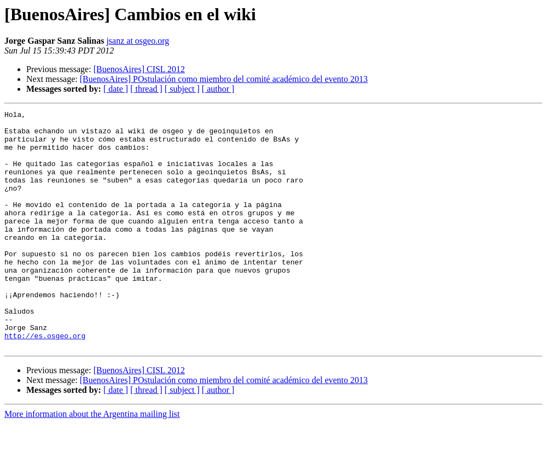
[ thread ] (146, 88)
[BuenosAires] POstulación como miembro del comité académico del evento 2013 (224, 79)
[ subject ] (182, 88)
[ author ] (218, 88)
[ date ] (115, 88)
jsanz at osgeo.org (137, 40)
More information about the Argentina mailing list (92, 461)
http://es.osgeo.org (44, 381)
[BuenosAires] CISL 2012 (139, 69)
